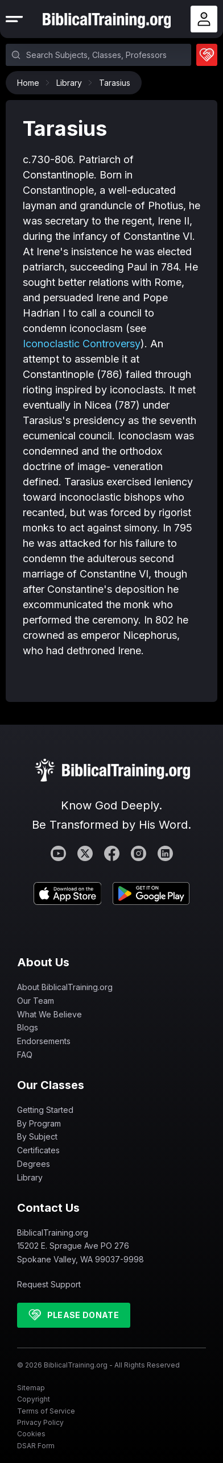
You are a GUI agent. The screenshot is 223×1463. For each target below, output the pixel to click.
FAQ (24, 1054)
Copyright (33, 1399)
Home (31, 83)
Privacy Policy (40, 1422)
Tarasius (114, 83)
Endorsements (44, 1041)
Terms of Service (46, 1411)
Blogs (27, 1027)
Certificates (38, 1150)
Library (72, 83)
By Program (39, 1123)
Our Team (35, 1000)
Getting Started (45, 1110)
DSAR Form (36, 1445)
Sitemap (31, 1387)
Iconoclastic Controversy (82, 344)
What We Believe (49, 1014)
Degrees (33, 1164)
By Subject (37, 1136)
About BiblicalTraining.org (65, 987)
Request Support (49, 1284)
